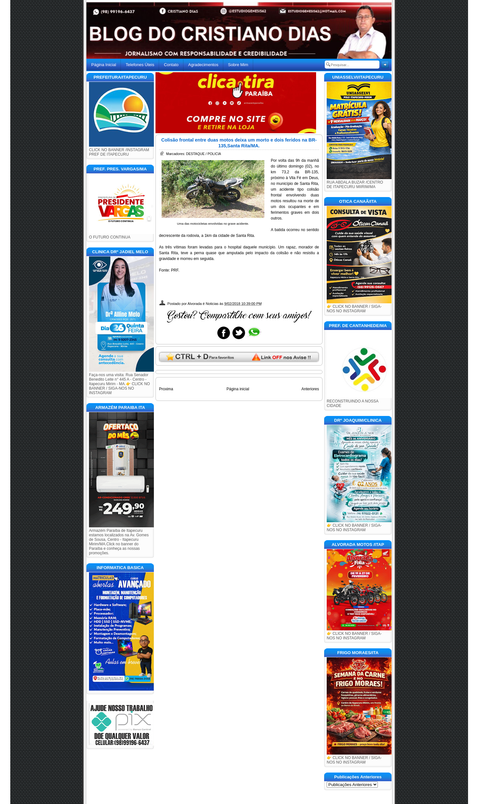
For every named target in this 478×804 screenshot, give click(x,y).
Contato (171, 64)
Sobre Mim (238, 64)
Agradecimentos (203, 64)
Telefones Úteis (140, 64)
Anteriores (310, 389)
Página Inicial (103, 64)
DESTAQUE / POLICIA (203, 154)
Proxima (166, 389)
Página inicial (237, 389)
